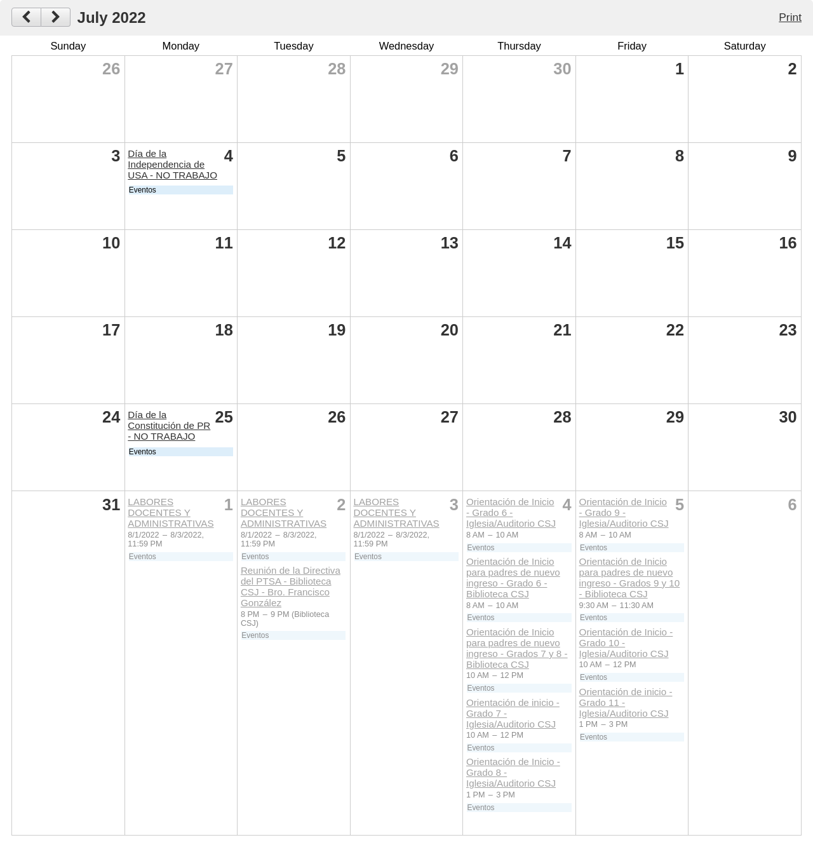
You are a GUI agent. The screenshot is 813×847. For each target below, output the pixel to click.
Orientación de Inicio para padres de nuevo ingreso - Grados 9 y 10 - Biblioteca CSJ (629, 577)
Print (790, 17)
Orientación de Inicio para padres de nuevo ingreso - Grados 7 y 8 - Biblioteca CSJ (517, 648)
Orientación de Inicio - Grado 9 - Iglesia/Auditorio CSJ (624, 512)
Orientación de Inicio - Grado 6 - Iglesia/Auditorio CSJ (511, 512)
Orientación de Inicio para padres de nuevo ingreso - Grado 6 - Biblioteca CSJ (513, 577)
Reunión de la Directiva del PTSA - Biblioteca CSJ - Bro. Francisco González (290, 586)
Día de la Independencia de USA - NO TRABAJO (172, 164)
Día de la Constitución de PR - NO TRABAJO (169, 425)
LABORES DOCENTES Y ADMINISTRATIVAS (170, 512)
